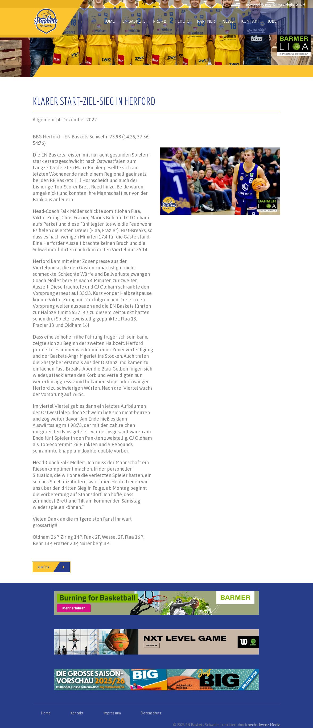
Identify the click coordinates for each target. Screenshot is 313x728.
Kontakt (250, 21)
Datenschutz (151, 713)
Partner (206, 21)
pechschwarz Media (264, 725)
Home (109, 21)
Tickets (182, 21)
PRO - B (159, 21)
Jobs (272, 21)
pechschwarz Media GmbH (285, 4)
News (228, 21)
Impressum (112, 713)
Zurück (54, 567)
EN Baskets (134, 21)
